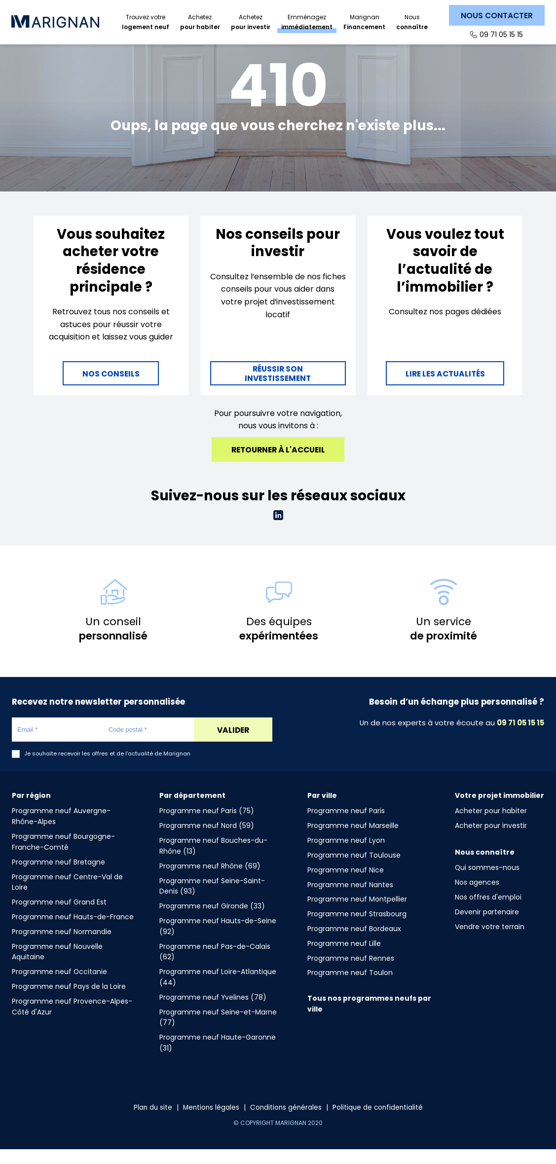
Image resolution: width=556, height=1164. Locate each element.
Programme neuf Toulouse (354, 870)
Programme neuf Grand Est (59, 917)
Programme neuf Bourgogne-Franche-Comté (63, 856)
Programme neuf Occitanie (59, 986)
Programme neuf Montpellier (357, 914)
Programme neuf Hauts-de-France (73, 932)
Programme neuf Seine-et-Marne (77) (218, 1032)
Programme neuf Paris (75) (206, 825)
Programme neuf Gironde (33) (212, 921)
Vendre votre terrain (489, 941)
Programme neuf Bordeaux (354, 943)
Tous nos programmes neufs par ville (369, 1018)
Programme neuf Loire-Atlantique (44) (217, 991)
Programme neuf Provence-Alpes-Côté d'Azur (72, 1021)
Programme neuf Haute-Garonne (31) (217, 1057)
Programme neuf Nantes (350, 899)
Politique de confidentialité (380, 1122)
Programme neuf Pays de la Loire (69, 1001)
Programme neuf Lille (344, 958)
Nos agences (477, 897)
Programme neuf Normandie (61, 946)
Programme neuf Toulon (350, 987)
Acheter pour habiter (491, 825)
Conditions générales (286, 1122)
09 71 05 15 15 (500, 34)
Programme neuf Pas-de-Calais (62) (214, 966)
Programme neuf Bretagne (58, 877)
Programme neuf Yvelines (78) (212, 1012)
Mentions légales (210, 1122)
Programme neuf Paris (346, 825)
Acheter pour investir (491, 840)
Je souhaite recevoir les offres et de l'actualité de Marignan (107, 768)
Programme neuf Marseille (353, 840)
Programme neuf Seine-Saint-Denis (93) (212, 901)
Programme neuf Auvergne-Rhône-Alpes (61, 831)
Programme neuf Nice (345, 885)
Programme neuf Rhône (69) (209, 881)
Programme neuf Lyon (346, 855)
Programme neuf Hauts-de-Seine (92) (217, 941)
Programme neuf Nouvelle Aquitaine (57, 966)
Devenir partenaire (487, 927)
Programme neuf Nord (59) (206, 840)
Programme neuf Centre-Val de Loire (67, 897)
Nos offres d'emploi (488, 912)
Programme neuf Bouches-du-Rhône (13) (213, 860)
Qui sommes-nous (487, 882)
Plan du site (150, 1122)
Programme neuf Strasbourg (357, 929)
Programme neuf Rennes (350, 973)
